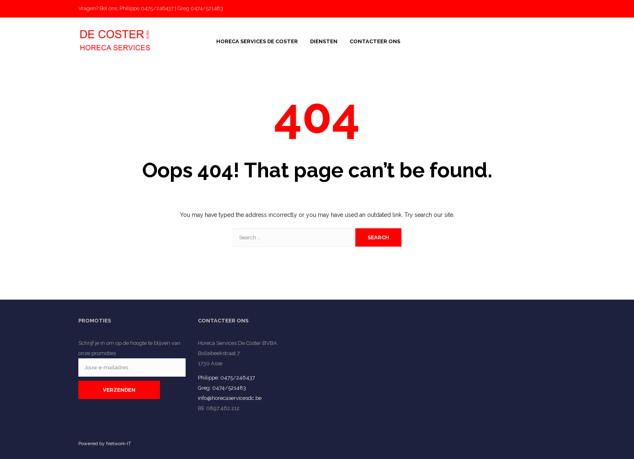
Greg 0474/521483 (200, 8)
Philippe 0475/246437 (147, 8)
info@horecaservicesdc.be (230, 398)
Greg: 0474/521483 (222, 388)
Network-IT (118, 443)
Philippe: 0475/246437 (226, 378)
